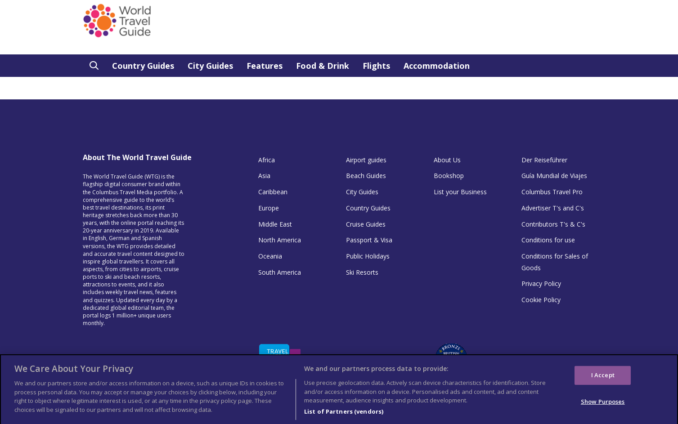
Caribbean (272, 191)
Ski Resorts (362, 272)
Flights (376, 65)
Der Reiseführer (544, 160)
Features (265, 65)
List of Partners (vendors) (343, 415)
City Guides (210, 65)
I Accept (603, 379)
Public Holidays (368, 256)
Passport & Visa (369, 240)
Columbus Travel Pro (552, 191)
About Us (447, 160)
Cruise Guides (366, 224)
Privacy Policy (541, 283)
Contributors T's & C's (553, 224)
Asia (264, 175)
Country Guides (143, 65)
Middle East (275, 224)
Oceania (270, 256)
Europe (268, 208)
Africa (266, 160)
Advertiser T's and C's (552, 208)
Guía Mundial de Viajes (554, 175)
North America (279, 240)
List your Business (460, 191)
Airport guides (366, 160)
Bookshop (449, 175)
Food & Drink (322, 65)
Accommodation (437, 65)
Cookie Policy (541, 299)
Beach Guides (366, 175)
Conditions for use (548, 240)
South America (279, 272)
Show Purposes (603, 406)
